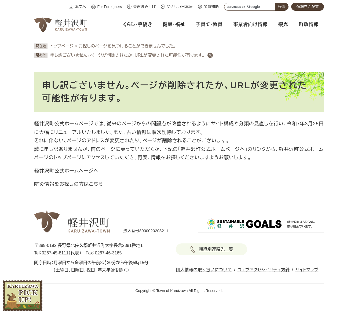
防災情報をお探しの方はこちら (68, 184)
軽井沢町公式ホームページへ (66, 171)
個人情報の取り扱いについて (204, 270)
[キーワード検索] (249, 7)
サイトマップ (306, 270)
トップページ (62, 46)
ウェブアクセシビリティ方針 (264, 270)
